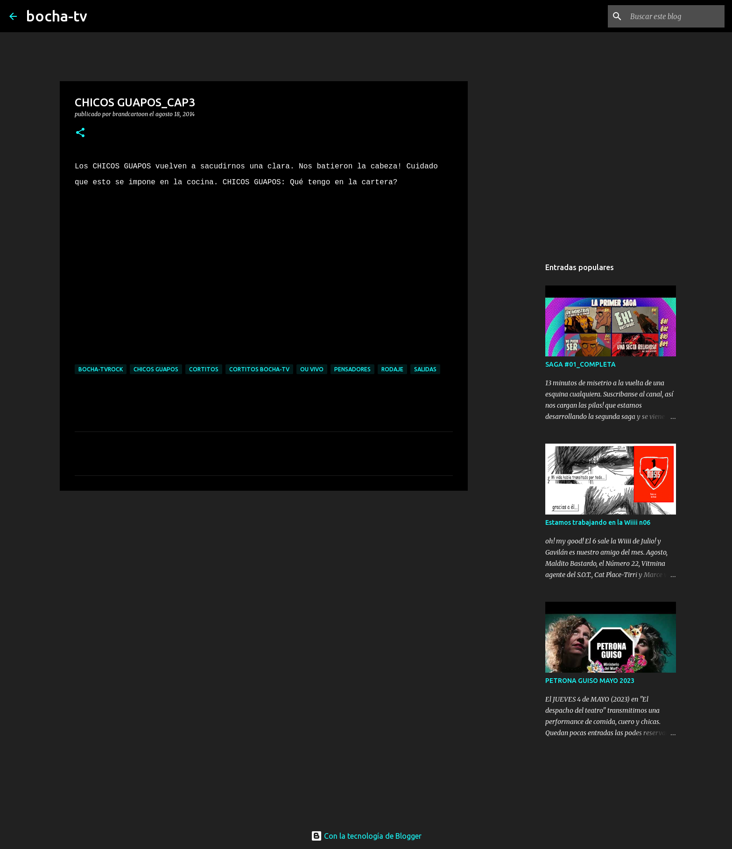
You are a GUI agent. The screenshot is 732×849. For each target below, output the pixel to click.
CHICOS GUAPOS (156, 369)
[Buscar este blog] (675, 16)
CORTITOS (203, 369)
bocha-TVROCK (100, 369)
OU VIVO (312, 369)
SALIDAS (425, 369)
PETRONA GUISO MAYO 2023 (589, 680)
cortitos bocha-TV (259, 369)
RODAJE (392, 369)
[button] (80, 133)
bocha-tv (56, 15)
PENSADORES (352, 369)
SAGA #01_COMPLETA (580, 364)
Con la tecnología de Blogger (366, 836)
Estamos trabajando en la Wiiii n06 (597, 522)
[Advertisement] (264, 570)
